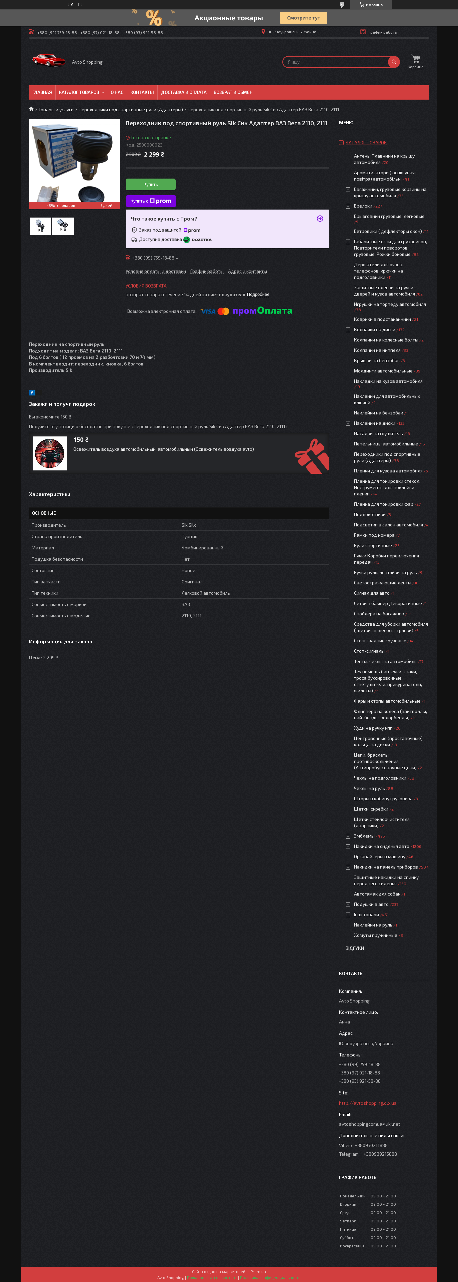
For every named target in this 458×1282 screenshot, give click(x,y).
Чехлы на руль (369, 788)
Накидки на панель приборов (386, 867)
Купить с (151, 201)
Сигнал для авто (372, 593)
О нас (117, 92)
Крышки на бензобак (377, 360)
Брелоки (363, 206)
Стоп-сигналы (369, 651)
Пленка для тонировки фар (383, 504)
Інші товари (366, 914)
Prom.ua (258, 1271)
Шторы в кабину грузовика (383, 798)
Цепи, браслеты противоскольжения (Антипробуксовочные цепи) (385, 761)
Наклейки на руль (373, 925)
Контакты (142, 92)
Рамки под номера (374, 535)
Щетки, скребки (371, 809)
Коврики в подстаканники (382, 319)
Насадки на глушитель (378, 433)
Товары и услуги (56, 109)
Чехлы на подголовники (380, 778)
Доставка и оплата (184, 92)
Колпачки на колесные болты (386, 339)
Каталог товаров (79, 92)
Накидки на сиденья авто (381, 846)
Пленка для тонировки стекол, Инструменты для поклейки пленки (387, 487)
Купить (151, 184)
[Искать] (394, 62)
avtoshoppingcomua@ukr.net (369, 1124)
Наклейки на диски (374, 423)
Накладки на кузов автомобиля (388, 381)
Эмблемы (364, 836)
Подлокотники (370, 514)
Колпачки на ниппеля (377, 350)
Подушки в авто (371, 904)
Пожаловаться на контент (212, 1277)
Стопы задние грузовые (380, 640)
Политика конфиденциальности (270, 1277)
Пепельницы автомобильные (386, 443)
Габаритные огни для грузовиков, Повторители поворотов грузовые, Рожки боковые (390, 248)
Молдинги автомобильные (383, 370)
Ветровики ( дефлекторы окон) (388, 231)
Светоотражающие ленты (382, 582)
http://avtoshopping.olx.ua (368, 1103)
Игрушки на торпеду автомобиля (390, 304)
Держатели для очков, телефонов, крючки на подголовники (378, 271)
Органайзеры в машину (379, 856)
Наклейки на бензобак (378, 412)
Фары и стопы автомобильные (387, 701)
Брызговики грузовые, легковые (389, 216)
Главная (42, 92)
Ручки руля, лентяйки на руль (385, 572)
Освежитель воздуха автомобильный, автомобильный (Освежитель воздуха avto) (163, 449)
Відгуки (355, 948)
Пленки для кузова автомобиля (388, 470)
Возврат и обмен (233, 92)
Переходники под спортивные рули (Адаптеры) (131, 109)
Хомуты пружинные (375, 935)
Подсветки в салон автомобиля (388, 524)
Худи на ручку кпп (374, 728)
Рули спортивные (373, 545)
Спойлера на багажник (379, 613)
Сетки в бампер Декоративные (388, 603)
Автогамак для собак (377, 894)
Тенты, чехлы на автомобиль (385, 661)
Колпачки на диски (375, 329)
